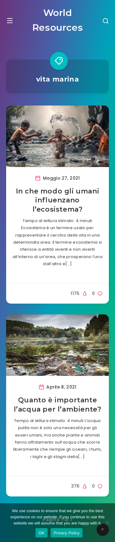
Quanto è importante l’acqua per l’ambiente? (58, 404)
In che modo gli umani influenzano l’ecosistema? (57, 200)
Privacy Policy (66, 533)
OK (41, 533)
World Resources (57, 20)
